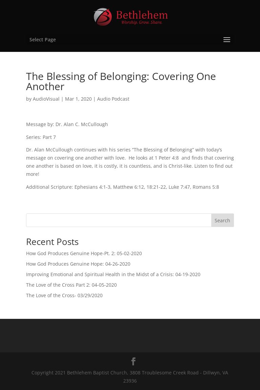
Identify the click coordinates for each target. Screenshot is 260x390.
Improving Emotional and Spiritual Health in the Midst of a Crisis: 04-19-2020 (113, 274)
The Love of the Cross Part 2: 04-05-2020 (71, 285)
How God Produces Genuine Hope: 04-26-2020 (78, 264)
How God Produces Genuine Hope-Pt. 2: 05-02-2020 (84, 253)
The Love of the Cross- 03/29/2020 (64, 295)
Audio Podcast (113, 99)
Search (222, 220)
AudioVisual (46, 99)
